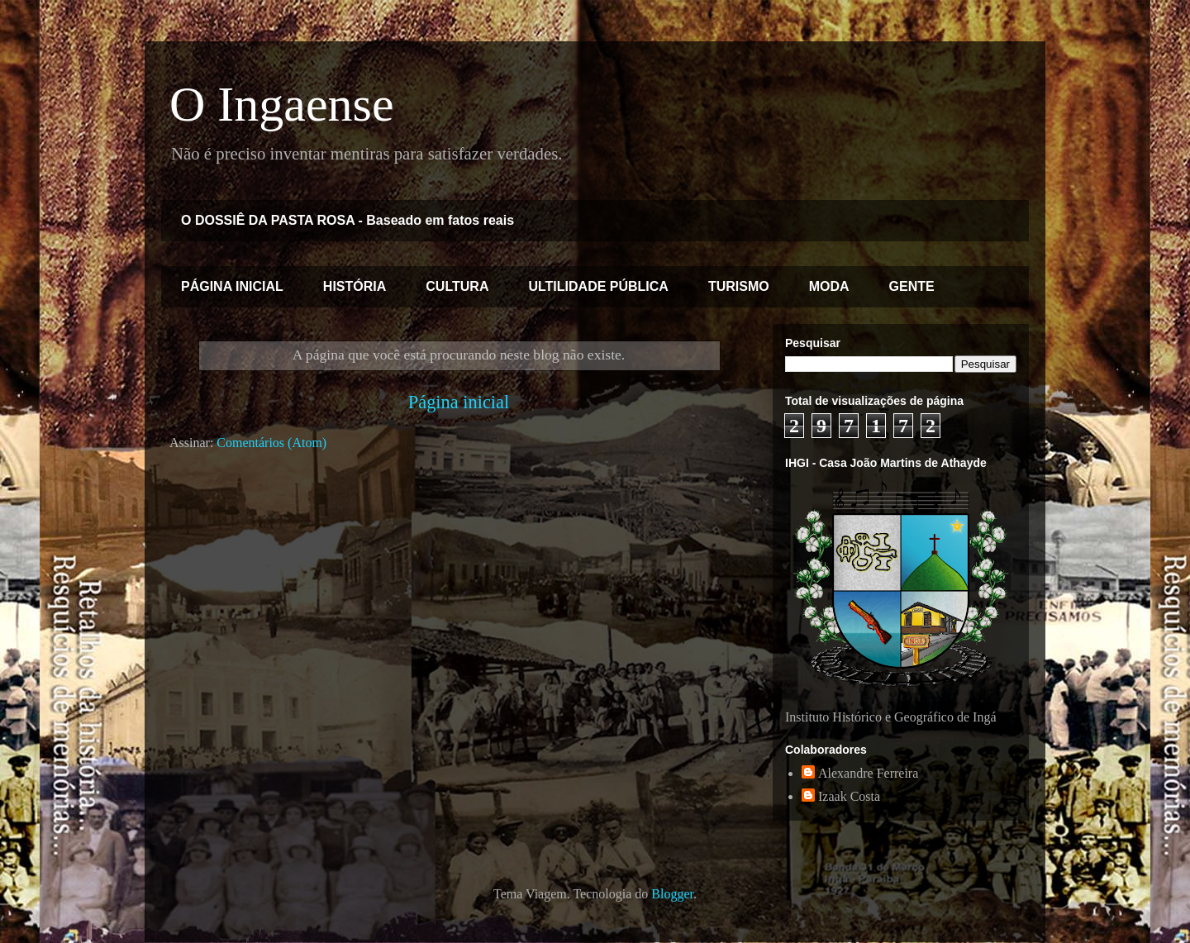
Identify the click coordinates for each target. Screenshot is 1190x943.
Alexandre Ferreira (868, 773)
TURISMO (738, 286)
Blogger (672, 894)
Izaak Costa (849, 796)
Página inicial (459, 402)
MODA (829, 286)
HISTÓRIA (354, 286)
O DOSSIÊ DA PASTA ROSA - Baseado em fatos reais (347, 220)
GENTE (912, 286)
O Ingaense (281, 104)
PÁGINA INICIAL (232, 286)
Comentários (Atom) (271, 443)
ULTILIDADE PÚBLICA (598, 286)
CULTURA (457, 286)
